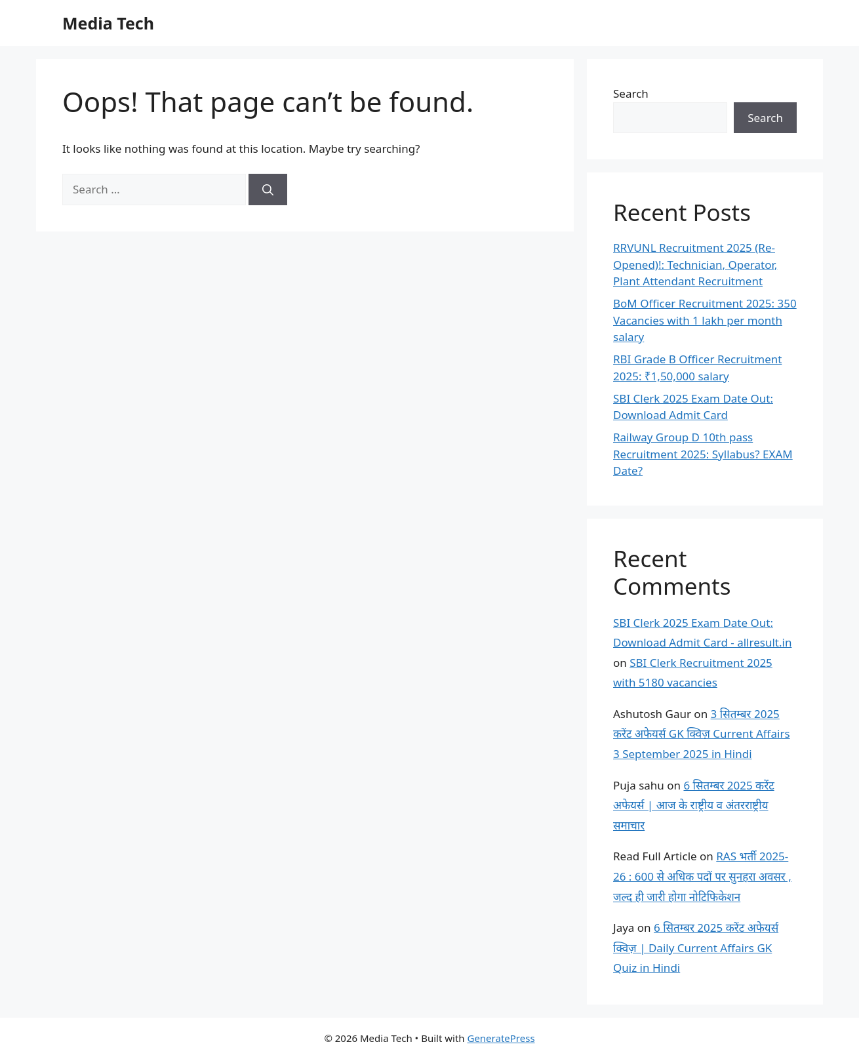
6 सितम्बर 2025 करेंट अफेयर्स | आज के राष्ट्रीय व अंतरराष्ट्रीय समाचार (693, 805)
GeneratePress (500, 1038)
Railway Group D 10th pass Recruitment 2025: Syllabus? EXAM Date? (703, 454)
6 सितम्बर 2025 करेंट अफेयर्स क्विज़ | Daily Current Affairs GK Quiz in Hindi (695, 947)
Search (631, 93)
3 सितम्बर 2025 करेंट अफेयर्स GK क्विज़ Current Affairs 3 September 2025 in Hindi (701, 733)
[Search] (268, 189)
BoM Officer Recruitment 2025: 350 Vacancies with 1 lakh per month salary (705, 320)
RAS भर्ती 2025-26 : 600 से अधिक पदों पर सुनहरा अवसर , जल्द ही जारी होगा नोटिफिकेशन (702, 876)
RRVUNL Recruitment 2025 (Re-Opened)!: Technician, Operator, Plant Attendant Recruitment (695, 264)
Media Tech (108, 23)
